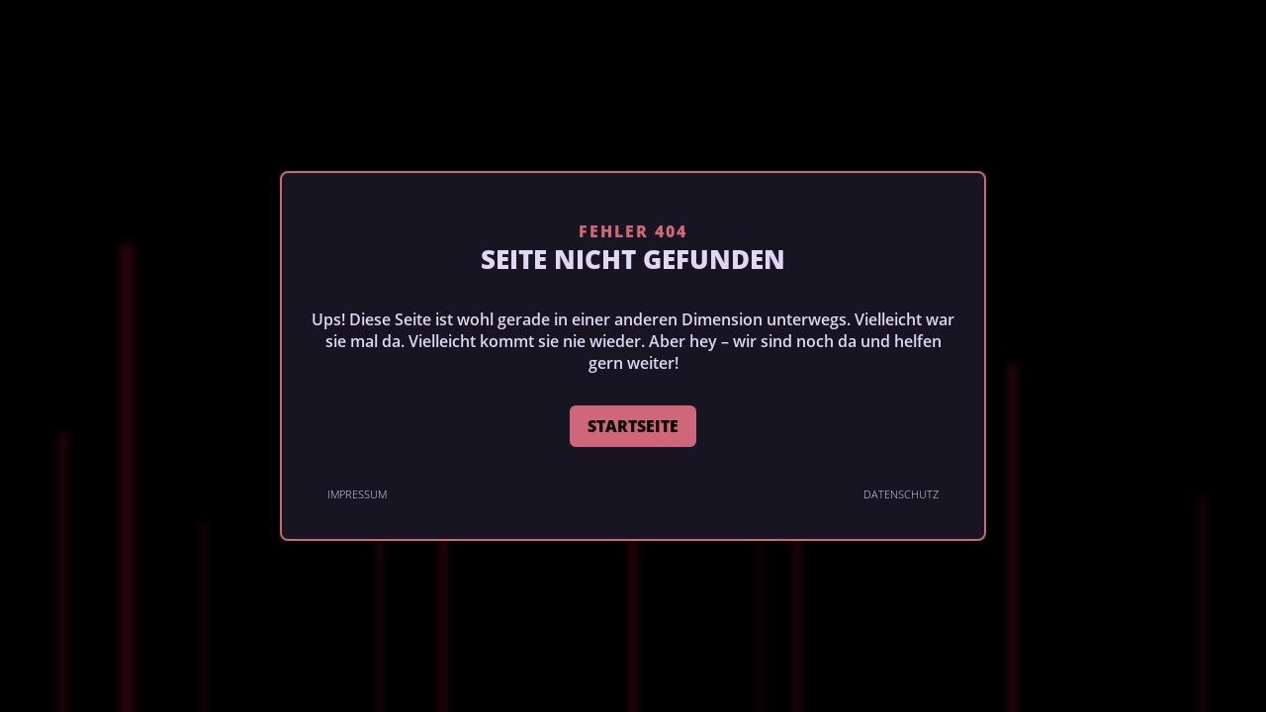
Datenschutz (901, 494)
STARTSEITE (633, 426)
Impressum (357, 494)
